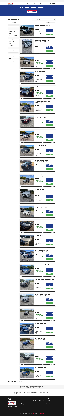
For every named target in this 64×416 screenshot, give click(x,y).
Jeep (13, 41)
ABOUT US (46, 3)
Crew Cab (10, 31)
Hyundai (10, 41)
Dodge (14, 39)
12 (21, 320)
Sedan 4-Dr (14, 31)
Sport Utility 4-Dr (11, 35)
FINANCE (34, 3)
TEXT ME (49, 34)
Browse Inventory (23, 400)
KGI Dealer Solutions (41, 413)
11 (20, 379)
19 (21, 127)
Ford (17, 39)
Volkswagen (11, 45)
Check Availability (51, 37)
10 (21, 261)
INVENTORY (28, 3)
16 (21, 349)
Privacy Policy (22, 405)
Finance (21, 402)
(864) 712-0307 (48, 403)
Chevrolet (10, 39)
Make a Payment (52, 3)
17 (21, 68)
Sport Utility (11, 33)
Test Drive (43, 37)
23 (21, 186)
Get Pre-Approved (32, 11)
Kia (15, 41)
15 (21, 83)
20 (21, 142)
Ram (12, 43)
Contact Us (40, 3)
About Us (21, 403)
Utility (16, 35)
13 (21, 37)
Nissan (10, 43)
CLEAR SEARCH (13, 27)
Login (33, 413)
